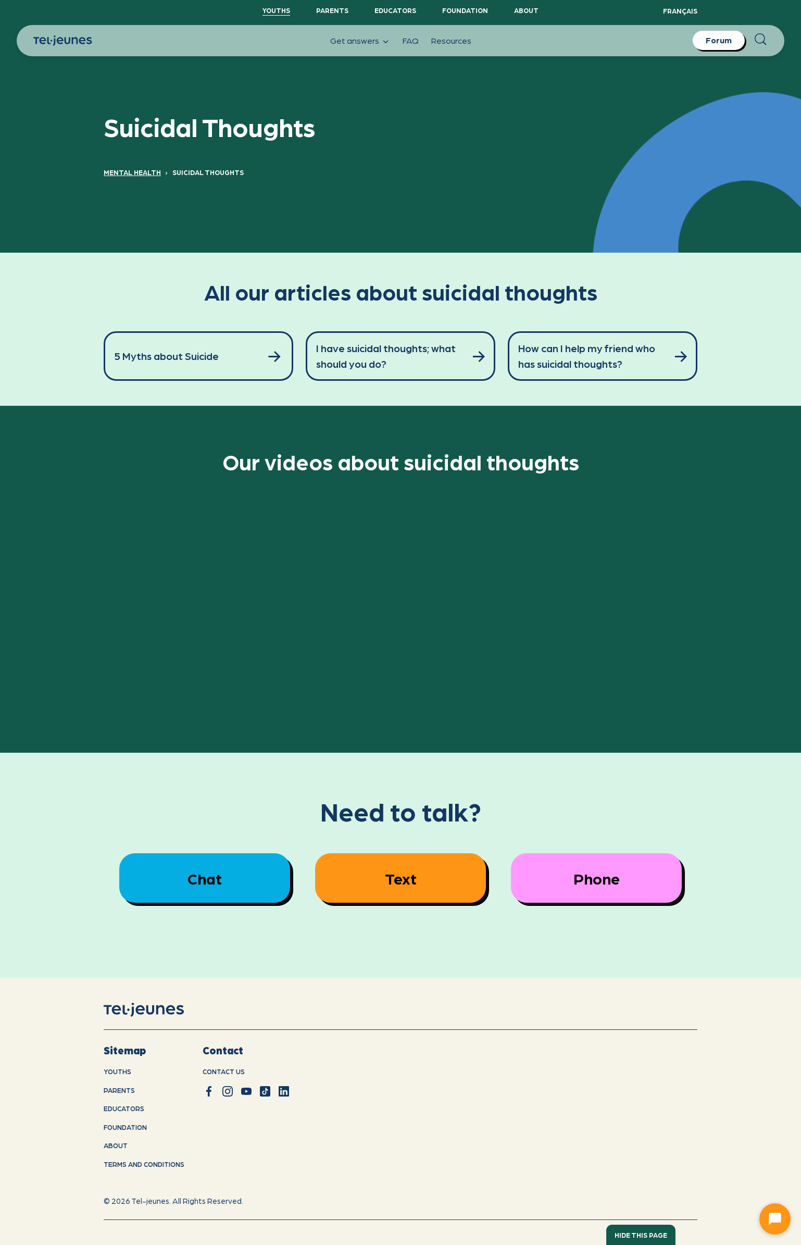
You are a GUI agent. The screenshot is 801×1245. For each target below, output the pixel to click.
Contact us (224, 1071)
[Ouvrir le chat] (775, 1219)
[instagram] (227, 1091)
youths (117, 1071)
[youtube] (246, 1091)
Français (680, 11)
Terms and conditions (144, 1164)
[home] (157, 1010)
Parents (332, 10)
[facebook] (209, 1091)
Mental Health (132, 172)
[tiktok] (265, 1091)
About (526, 10)
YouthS (276, 10)
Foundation (465, 10)
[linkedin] (284, 1091)
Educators (395, 10)
